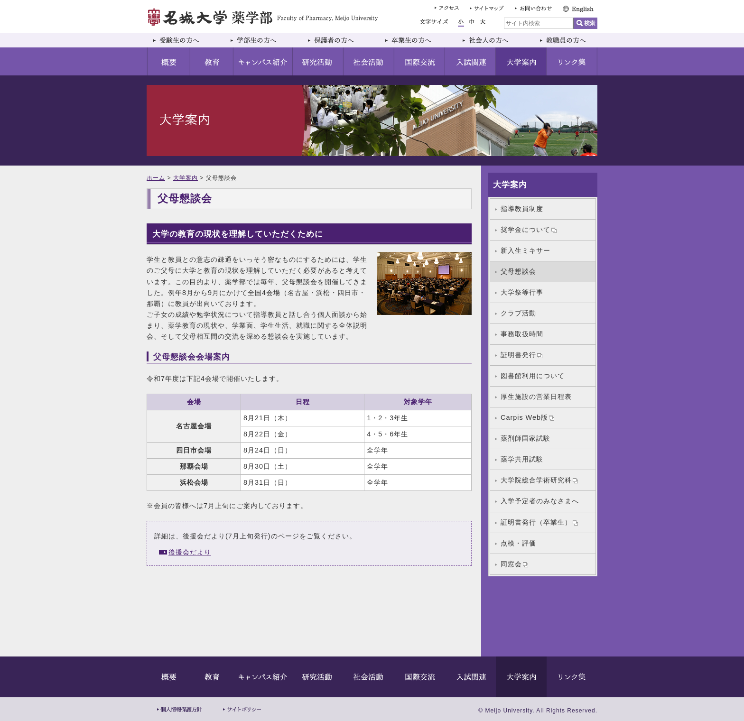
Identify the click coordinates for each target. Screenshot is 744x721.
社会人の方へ (494, 40)
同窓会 (514, 564)
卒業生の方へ (417, 40)
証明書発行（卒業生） (539, 522)
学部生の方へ (262, 40)
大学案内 (521, 61)
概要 (168, 61)
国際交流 (419, 61)
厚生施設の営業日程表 (536, 396)
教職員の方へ (565, 40)
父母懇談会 (518, 271)
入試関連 (470, 61)
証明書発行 (521, 355)
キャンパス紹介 (263, 61)
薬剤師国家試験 (525, 438)
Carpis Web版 (527, 417)
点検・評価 (518, 543)
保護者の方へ (340, 40)
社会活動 (369, 61)
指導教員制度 (522, 209)
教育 (211, 61)
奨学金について (529, 229)
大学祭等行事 (522, 292)
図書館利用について (533, 375)
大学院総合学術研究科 (539, 480)
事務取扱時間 (522, 334)
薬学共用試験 (522, 459)
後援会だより (189, 552)
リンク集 (572, 61)
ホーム (156, 178)
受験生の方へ (185, 40)
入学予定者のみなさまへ (540, 501)
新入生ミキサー (525, 250)
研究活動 (318, 61)
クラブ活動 (518, 313)
